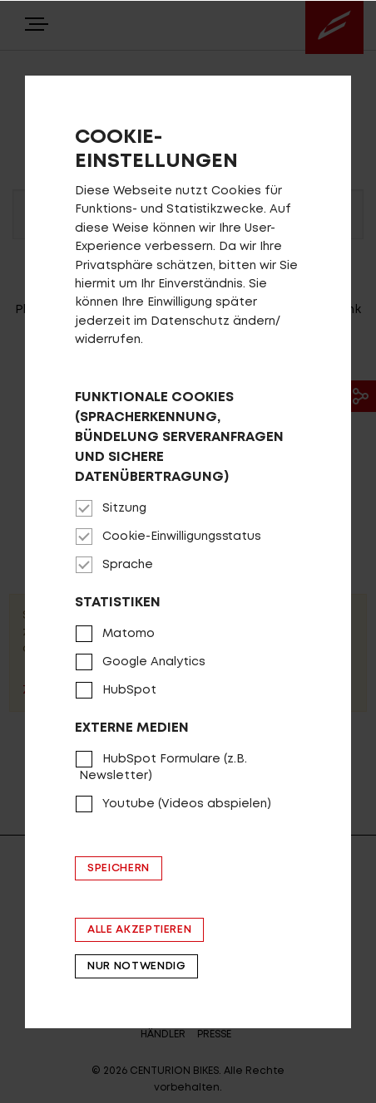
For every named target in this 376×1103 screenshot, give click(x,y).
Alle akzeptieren (139, 929)
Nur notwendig (136, 966)
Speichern (118, 868)
